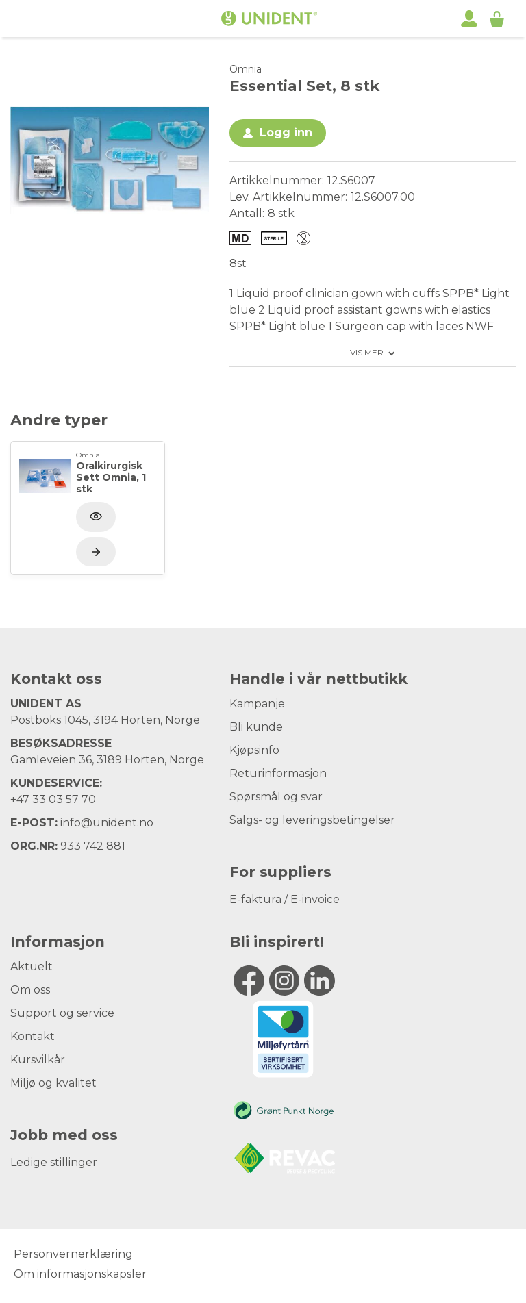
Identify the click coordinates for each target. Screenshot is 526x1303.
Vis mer (367, 353)
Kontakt (32, 1036)
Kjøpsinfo (254, 750)
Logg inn (286, 132)
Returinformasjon (278, 773)
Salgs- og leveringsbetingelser (312, 819)
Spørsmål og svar (276, 796)
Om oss (30, 989)
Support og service (62, 1013)
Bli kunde (256, 726)
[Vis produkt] (96, 551)
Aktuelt (31, 966)
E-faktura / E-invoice (284, 899)
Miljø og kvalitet (53, 1082)
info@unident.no (106, 822)
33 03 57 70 (64, 799)
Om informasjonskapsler (80, 1273)
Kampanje (257, 703)
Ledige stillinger (53, 1162)
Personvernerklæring (73, 1254)
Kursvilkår (37, 1059)
